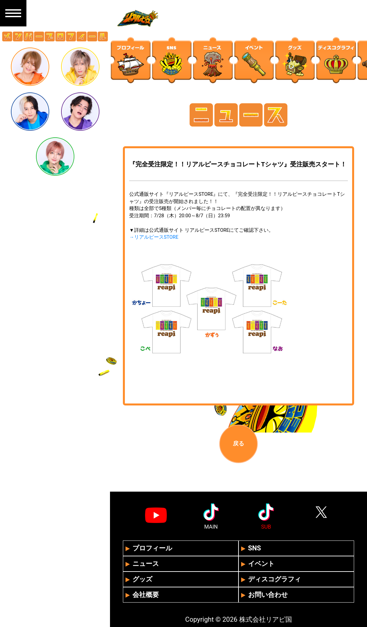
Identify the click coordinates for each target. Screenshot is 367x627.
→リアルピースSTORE (153, 237)
